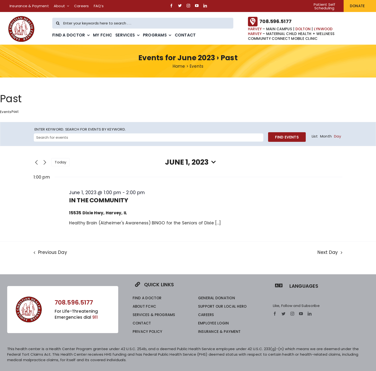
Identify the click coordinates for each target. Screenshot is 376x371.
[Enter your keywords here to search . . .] (142, 23)
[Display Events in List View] (315, 136)
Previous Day (52, 252)
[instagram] (188, 5)
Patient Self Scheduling (324, 6)
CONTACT (142, 323)
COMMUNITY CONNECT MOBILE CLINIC (283, 38)
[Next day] (45, 163)
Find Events (287, 137)
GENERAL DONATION (216, 297)
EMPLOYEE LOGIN (213, 323)
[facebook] (171, 5)
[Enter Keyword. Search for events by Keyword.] (148, 137)
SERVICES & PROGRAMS (154, 314)
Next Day (327, 252)
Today (60, 162)
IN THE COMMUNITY (98, 200)
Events (6, 112)
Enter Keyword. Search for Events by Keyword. (80, 129)
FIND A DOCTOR (147, 297)
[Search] (57, 23)
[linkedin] (205, 5)
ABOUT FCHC (144, 306)
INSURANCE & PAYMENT (219, 331)
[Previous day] (36, 163)
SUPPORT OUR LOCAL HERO (222, 306)
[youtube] (197, 5)
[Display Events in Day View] (337, 136)
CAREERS (206, 314)
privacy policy (147, 331)
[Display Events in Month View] (326, 136)
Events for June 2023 (176, 58)
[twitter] (180, 5)
